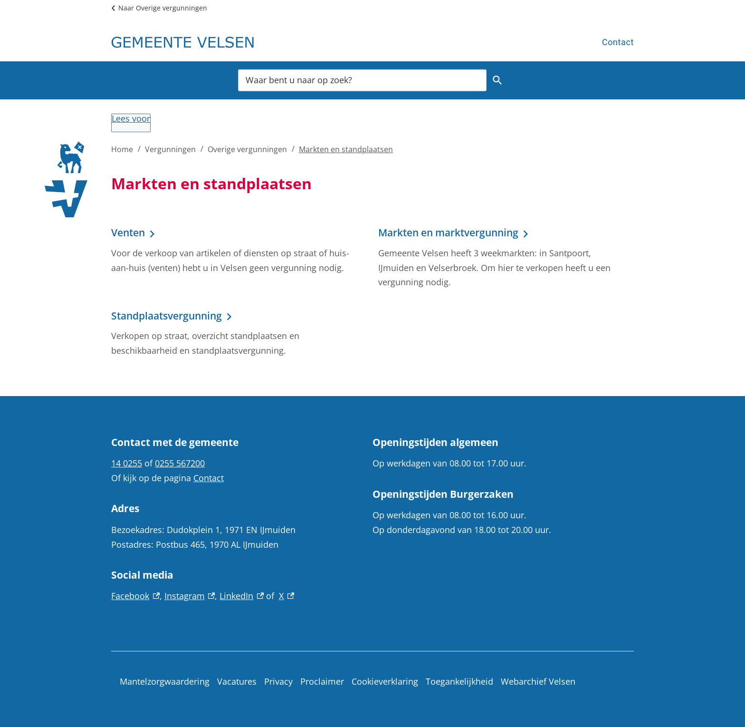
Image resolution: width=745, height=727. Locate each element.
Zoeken (496, 80)
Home (122, 149)
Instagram (189, 595)
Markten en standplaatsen (346, 149)
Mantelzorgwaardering (165, 681)
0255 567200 (180, 463)
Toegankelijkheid (459, 681)
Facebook (135, 595)
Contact (618, 42)
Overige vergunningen (247, 149)
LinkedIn (242, 595)
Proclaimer (322, 681)
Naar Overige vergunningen (162, 7)
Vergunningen (170, 149)
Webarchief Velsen (538, 681)
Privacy (278, 681)
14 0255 (126, 463)
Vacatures (237, 681)
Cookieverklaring (385, 681)
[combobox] (362, 79)
